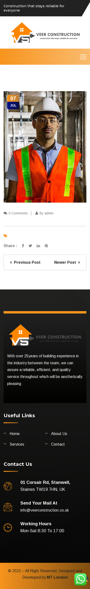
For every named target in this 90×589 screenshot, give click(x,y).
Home (15, 434)
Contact (58, 444)
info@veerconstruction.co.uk (44, 510)
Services (17, 444)
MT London (57, 577)
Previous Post (25, 262)
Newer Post (67, 262)
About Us (59, 434)
